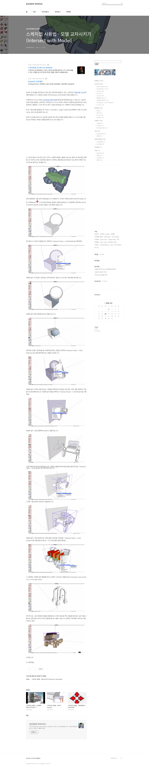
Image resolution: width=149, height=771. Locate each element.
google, (107, 234)
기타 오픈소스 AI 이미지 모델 (105, 102)
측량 (99, 113)
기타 (97, 150)
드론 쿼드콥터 (99, 139)
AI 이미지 (98, 84)
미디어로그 (45, 12)
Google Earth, (112, 239)
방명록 (68, 12)
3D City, (96, 247)
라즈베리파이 (101, 142)
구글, (101, 242)
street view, (103, 239)
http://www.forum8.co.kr (36, 78)
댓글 (27, 715)
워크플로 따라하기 (103, 100)
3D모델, (113, 234)
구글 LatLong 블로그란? (100, 275)
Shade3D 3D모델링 (35, 81)
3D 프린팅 (100, 144)
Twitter (105, 281)
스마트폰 (100, 158)
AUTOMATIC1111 (102, 89)
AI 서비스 (100, 105)
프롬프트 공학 (101, 98)
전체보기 (98, 81)
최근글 (96, 254)
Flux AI (100, 93)
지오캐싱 (98, 147)
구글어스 (98, 121)
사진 (97, 131)
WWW (99, 155)
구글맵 (100, 123)
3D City (100, 115)
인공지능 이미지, (112, 242)
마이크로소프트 (102, 128)
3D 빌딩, (96, 234)
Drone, (105, 242)
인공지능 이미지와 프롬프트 (33, 758)
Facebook (97, 281)
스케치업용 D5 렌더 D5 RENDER (40, 67)
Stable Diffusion (102, 86)
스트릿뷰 (100, 126)
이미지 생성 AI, (118, 245)
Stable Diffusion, (105, 245)
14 (105, 314)
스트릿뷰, (102, 234)
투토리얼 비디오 (79, 92)
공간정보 (98, 108)
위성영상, (96, 242)
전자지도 (100, 117)
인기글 (102, 254)
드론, (111, 245)
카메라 (99, 136)
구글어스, (96, 245)
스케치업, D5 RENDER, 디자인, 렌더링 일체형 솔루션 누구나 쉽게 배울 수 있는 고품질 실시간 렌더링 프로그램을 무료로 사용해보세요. (50, 71)
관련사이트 (114, 758)
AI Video (100, 96)
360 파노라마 (101, 134)
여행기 (99, 160)
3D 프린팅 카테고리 (49, 100)
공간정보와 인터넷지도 (34, 4)
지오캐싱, (96, 239)
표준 (99, 111)
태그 (34, 12)
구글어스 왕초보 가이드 (100, 272)
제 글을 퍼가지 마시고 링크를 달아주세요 (105, 269)
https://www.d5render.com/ (37, 65)
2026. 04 (109, 303)
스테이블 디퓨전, (98, 237)
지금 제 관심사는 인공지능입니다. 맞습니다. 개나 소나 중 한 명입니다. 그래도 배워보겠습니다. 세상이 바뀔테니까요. (53, 727)
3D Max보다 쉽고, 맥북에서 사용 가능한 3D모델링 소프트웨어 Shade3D (51, 84)
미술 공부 (100, 153)
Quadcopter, (107, 237)
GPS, (118, 239)
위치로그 (58, 12)
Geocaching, (115, 237)
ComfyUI (100, 91)
